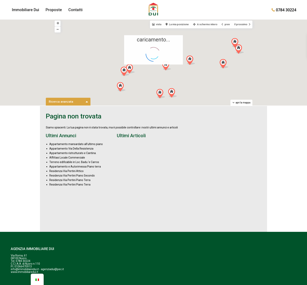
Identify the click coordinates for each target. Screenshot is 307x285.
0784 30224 (286, 9)
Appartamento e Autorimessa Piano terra (75, 166)
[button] (162, 94)
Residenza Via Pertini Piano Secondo (72, 175)
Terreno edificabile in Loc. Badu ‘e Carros (74, 162)
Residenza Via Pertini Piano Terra (69, 180)
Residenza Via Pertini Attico (66, 171)
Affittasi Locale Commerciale (67, 157)
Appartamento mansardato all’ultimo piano (76, 144)
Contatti (75, 9)
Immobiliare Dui (25, 9)
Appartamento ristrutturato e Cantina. (72, 153)
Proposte (54, 9)
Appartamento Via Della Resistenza (71, 148)
